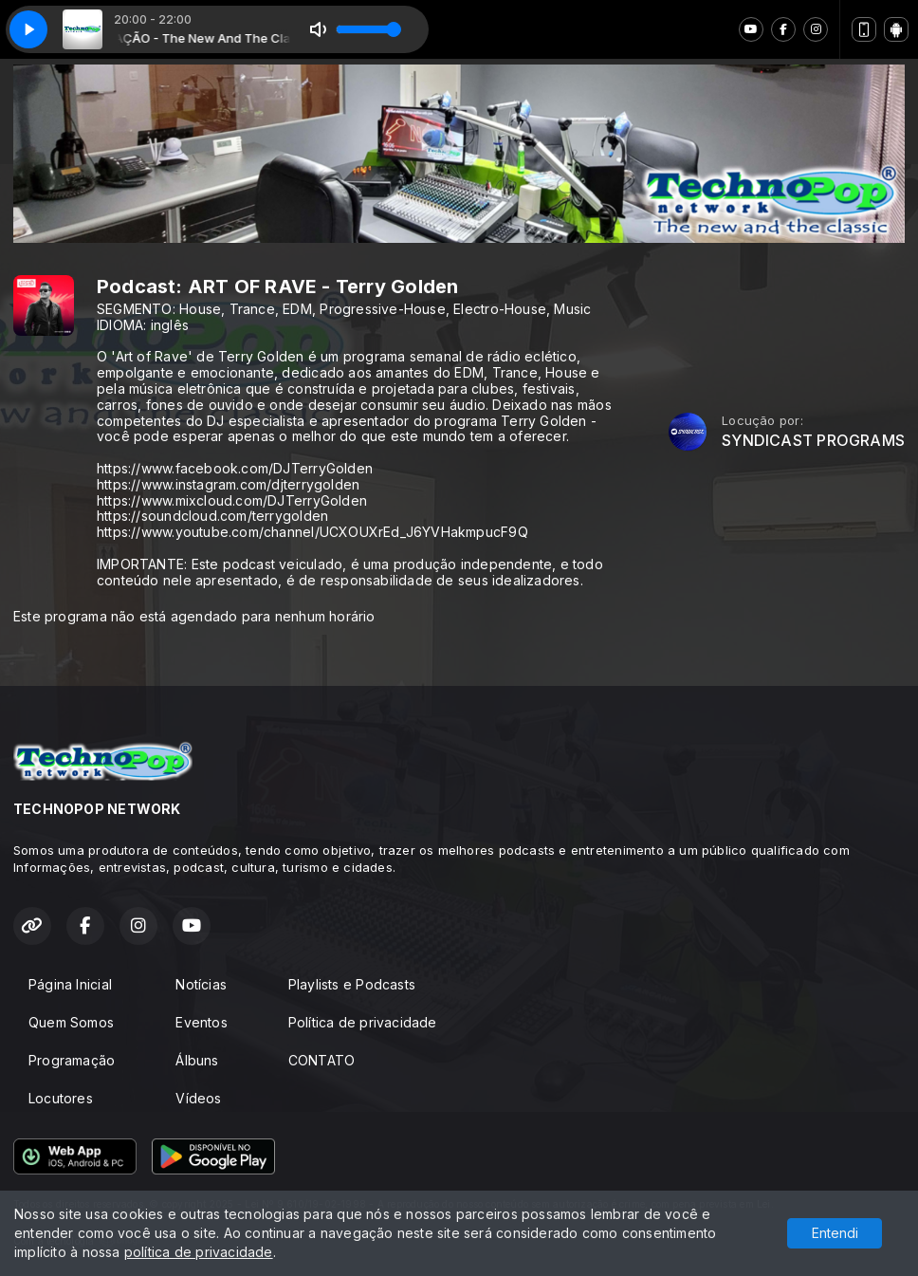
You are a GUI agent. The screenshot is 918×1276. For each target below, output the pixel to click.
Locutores (60, 1098)
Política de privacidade (362, 1022)
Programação (71, 1060)
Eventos (201, 1022)
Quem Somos (71, 1022)
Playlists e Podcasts (351, 984)
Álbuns (196, 1060)
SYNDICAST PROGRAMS (813, 441)
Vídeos (198, 1098)
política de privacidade (198, 1252)
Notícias (201, 984)
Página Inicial (70, 984)
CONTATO (321, 1060)
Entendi (835, 1233)
